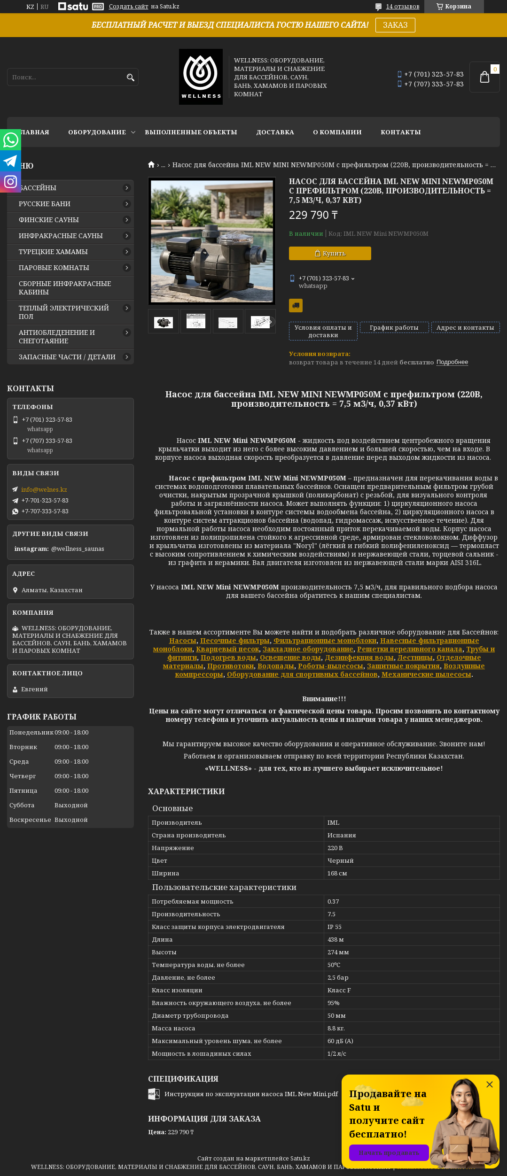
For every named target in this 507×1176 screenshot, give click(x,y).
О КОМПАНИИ (337, 132)
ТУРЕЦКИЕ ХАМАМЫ (53, 252)
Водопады (275, 665)
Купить (334, 253)
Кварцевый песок (227, 648)
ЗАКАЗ (395, 25)
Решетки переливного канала (409, 648)
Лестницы (415, 657)
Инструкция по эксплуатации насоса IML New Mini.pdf (251, 1094)
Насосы (182, 640)
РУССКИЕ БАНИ (44, 204)
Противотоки (230, 665)
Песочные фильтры (235, 640)
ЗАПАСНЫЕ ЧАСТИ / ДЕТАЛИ (67, 357)
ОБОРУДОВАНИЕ (97, 132)
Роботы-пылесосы (330, 665)
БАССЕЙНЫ (37, 188)
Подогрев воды (228, 657)
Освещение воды (290, 657)
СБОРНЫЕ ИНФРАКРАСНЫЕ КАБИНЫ (65, 287)
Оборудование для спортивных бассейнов (302, 674)
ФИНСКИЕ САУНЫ (49, 220)
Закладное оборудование (308, 648)
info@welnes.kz (44, 489)
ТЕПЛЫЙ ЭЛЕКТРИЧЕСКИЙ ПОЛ (64, 312)
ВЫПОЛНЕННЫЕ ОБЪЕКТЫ (191, 132)
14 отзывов (403, 6)
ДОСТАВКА (275, 132)
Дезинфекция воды (359, 657)
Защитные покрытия (403, 665)
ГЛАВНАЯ (32, 132)
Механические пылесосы (426, 674)
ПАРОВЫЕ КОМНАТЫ (54, 267)
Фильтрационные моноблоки (324, 640)
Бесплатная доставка (296, 305)
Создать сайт (128, 6)
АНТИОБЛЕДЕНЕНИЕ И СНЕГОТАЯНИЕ (57, 336)
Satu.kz (300, 1158)
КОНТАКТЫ (401, 132)
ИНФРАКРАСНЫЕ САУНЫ (61, 236)
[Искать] (130, 78)
